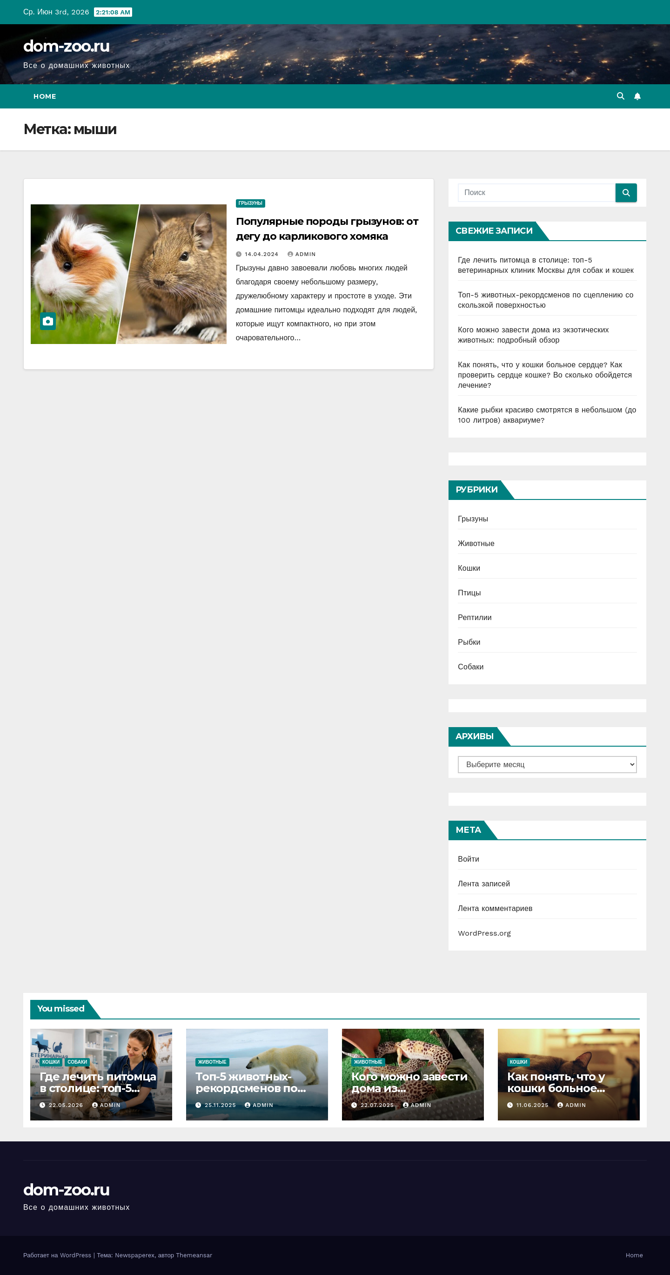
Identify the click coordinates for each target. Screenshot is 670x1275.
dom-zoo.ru (66, 46)
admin (302, 254)
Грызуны (250, 203)
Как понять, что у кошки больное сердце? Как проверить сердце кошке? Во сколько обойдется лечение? (545, 375)
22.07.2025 (378, 1105)
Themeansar (194, 1255)
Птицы (469, 592)
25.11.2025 (221, 1105)
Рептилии (475, 617)
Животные (476, 543)
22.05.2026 (67, 1105)
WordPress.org (484, 933)
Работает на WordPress (58, 1255)
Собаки (470, 666)
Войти (468, 859)
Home (45, 96)
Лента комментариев (495, 908)
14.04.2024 (263, 254)
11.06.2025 (533, 1105)
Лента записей (484, 883)
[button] (620, 96)
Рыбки (469, 642)
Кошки (469, 568)
